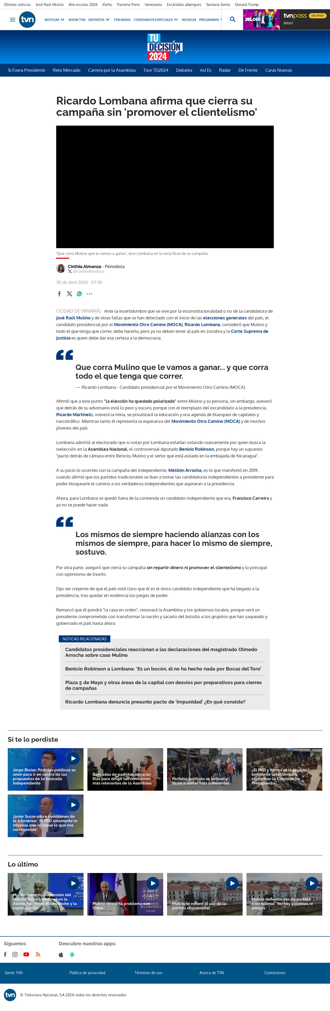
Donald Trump (247, 4)
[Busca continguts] (232, 19)
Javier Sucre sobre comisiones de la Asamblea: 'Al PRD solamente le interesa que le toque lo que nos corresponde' (45, 823)
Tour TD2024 (155, 70)
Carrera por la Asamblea (112, 70)
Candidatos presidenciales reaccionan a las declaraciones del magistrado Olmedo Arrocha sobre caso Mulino (161, 652)
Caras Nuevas (278, 70)
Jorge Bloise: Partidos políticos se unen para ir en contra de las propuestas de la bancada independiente (44, 777)
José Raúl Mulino (50, 4)
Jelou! (288, 23)
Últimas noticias (17, 4)
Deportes (99, 20)
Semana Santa (218, 4)
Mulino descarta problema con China (121, 906)
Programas (212, 20)
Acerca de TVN (212, 972)
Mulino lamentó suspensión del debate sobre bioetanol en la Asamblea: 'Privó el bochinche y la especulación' (45, 901)
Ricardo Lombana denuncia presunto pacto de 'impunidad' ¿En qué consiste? (155, 702)
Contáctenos (275, 972)
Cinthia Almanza (96, 266)
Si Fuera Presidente (26, 70)
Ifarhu (107, 4)
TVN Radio (122, 20)
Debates (184, 70)
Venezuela (153, 4)
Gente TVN (13, 972)
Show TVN (77, 20)
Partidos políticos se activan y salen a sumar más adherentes (200, 781)
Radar (225, 70)
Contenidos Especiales (156, 20)
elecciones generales (225, 317)
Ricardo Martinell (74, 414)
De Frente (248, 70)
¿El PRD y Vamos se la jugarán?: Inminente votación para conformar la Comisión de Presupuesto (281, 777)
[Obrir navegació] (12, 20)
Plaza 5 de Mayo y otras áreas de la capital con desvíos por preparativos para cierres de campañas (163, 685)
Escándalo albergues (184, 4)
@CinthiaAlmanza (86, 271)
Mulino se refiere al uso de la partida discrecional (199, 906)
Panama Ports (128, 4)
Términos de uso (148, 972)
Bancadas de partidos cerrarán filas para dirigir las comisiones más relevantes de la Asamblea (122, 779)
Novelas (189, 20)
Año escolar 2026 (83, 4)
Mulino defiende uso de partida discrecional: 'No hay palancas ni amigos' (282, 903)
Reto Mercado (66, 70)
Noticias (55, 20)
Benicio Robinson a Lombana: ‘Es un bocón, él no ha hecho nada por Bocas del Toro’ (163, 669)
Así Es (205, 70)
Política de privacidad (87, 972)
